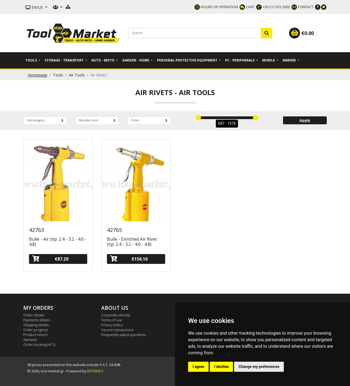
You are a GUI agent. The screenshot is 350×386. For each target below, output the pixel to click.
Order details (33, 315)
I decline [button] (221, 366)
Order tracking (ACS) (39, 344)
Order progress (35, 329)
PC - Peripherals (240, 60)
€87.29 (50, 259)
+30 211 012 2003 (273, 6)
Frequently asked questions (123, 334)
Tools (31, 60)
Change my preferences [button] (258, 366)
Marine (290, 60)
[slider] (198, 117)
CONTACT (302, 6)
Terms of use (111, 319)
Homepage (37, 75)
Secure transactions (117, 329)
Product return (35, 334)
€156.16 (129, 259)
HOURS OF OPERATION (216, 6)
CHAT (247, 6)
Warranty (30, 339)
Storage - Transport (64, 60)
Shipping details (36, 324)
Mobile (269, 60)
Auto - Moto (103, 60)
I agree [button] (198, 366)
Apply (304, 120)
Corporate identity (115, 315)
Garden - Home (136, 60)
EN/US (34, 7)
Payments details (36, 319)
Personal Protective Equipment (187, 60)
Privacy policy (112, 324)
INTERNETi (95, 371)
